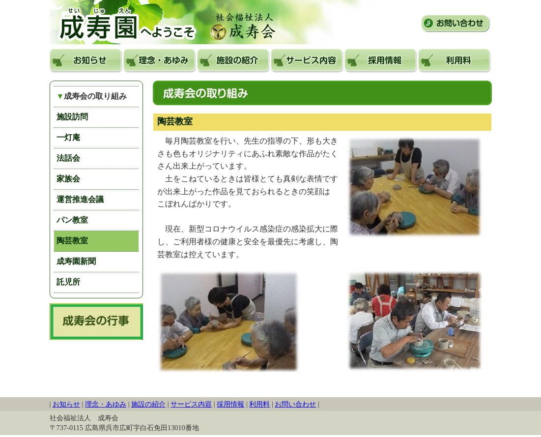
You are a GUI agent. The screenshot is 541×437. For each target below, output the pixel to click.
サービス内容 (307, 60)
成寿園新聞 (76, 261)
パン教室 (72, 220)
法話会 (68, 158)
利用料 (454, 60)
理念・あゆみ (159, 60)
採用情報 (380, 60)
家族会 (68, 179)
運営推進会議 (80, 199)
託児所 (68, 282)
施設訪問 (72, 117)
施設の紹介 (233, 60)
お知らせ (86, 60)
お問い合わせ (455, 23)
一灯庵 (68, 137)
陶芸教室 (72, 240)
